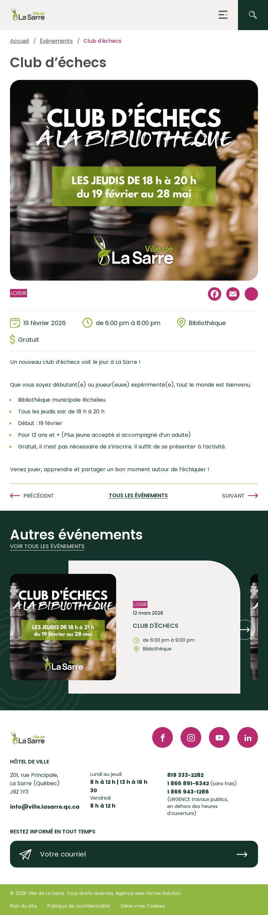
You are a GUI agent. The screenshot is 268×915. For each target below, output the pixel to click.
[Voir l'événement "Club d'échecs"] (154, 627)
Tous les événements (138, 496)
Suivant (233, 496)
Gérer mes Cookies (142, 906)
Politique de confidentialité (78, 906)
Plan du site (23, 906)
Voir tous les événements (47, 546)
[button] (223, 15)
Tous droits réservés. (90, 893)
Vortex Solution (163, 893)
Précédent (38, 496)
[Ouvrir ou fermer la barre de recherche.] (253, 15)
